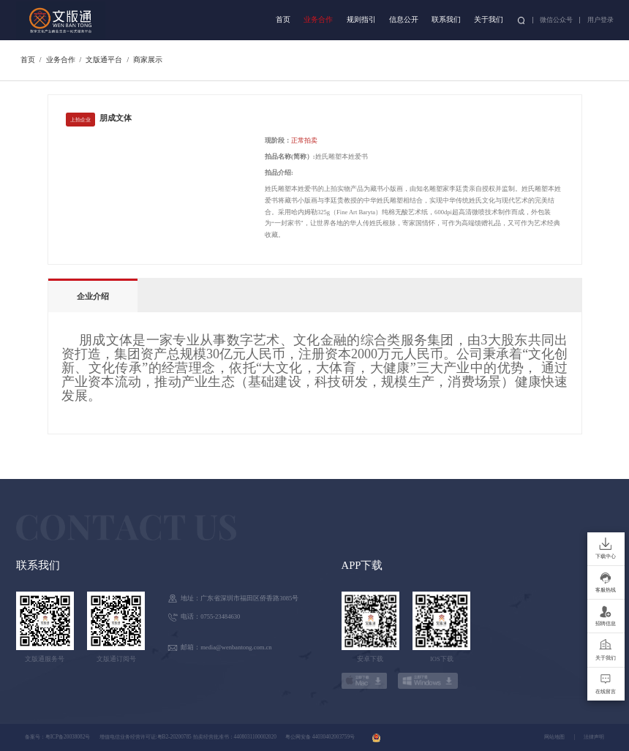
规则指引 (361, 19)
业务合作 (318, 19)
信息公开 (403, 19)
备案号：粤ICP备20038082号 (58, 736)
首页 (283, 19)
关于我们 (488, 19)
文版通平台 (104, 60)
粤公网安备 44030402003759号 (320, 736)
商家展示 (147, 60)
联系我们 (446, 19)
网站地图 (554, 736)
